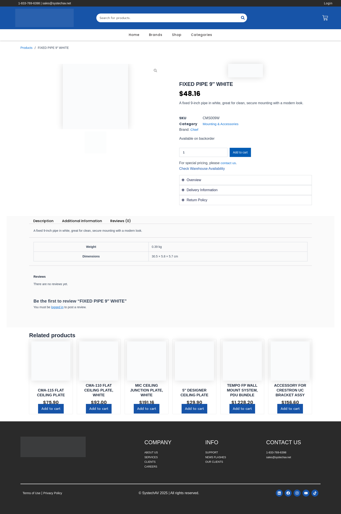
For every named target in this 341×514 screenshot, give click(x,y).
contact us (228, 163)
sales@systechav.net (279, 456)
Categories (201, 34)
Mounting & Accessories (221, 124)
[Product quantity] (203, 152)
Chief (195, 129)
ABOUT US (151, 451)
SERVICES (151, 456)
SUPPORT (212, 451)
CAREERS (151, 465)
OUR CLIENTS (214, 461)
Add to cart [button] (51, 409)
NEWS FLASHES (216, 456)
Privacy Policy (57, 492)
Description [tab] (43, 220)
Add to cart (240, 152)
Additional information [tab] (82, 220)
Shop (176, 34)
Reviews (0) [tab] (120, 220)
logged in (57, 307)
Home (134, 34)
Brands (155, 34)
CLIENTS (150, 461)
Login (328, 3)
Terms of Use (33, 492)
